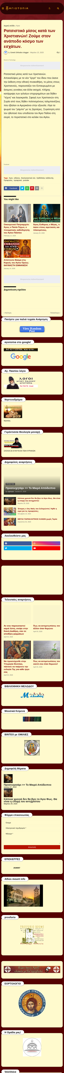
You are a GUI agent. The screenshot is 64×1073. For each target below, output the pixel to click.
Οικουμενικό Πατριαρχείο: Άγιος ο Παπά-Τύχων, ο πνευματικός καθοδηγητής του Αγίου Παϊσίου (17, 228)
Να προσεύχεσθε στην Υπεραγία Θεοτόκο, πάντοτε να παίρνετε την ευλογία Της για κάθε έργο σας (16, 666)
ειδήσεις (17, 178)
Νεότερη (8, 313)
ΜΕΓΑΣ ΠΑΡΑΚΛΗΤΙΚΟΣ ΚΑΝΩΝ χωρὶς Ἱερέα (37, 519)
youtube (26, 180)
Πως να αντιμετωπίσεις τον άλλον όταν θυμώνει (46, 627)
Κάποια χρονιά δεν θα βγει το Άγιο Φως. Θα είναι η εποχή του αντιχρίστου (39, 499)
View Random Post (32, 329)
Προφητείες (8, 180)
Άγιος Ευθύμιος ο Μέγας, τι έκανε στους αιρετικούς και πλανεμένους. (46, 227)
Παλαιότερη (54, 313)
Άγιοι (18, 26)
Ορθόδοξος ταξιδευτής (44, 178)
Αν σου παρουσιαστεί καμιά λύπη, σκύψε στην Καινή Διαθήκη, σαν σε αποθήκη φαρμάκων (16, 630)
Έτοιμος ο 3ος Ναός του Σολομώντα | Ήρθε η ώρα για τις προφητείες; (37, 510)
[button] (3, 8)
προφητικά (18, 180)
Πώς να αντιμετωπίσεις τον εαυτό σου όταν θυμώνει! (46, 662)
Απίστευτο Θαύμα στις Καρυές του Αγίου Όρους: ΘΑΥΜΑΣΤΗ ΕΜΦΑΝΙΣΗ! (16, 263)
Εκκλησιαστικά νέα (28, 178)
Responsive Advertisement (32, 65)
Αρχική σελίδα (9, 26)
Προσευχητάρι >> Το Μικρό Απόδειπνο (30, 488)
